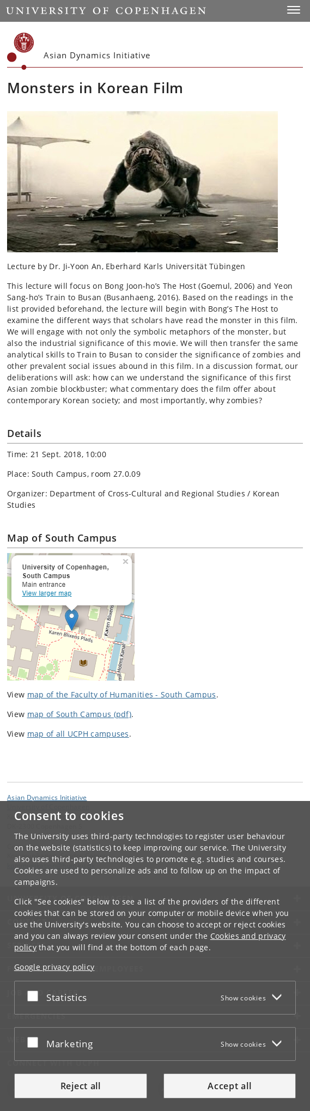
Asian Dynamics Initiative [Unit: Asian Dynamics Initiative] (47, 797)
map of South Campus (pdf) (79, 714)
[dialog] (155, 956)
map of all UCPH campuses (78, 733)
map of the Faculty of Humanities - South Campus (121, 694)
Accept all (229, 1086)
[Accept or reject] (35, 995)
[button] (294, 10)
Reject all (80, 1086)
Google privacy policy (54, 967)
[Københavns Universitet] (20, 51)
